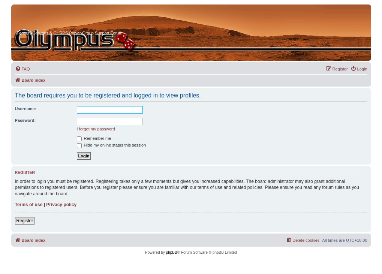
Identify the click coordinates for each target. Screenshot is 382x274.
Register (24, 220)
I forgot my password (96, 129)
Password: (25, 120)
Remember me (94, 138)
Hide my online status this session (111, 145)
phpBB (171, 252)
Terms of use (29, 204)
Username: (25, 108)
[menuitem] (22, 68)
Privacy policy (61, 204)
